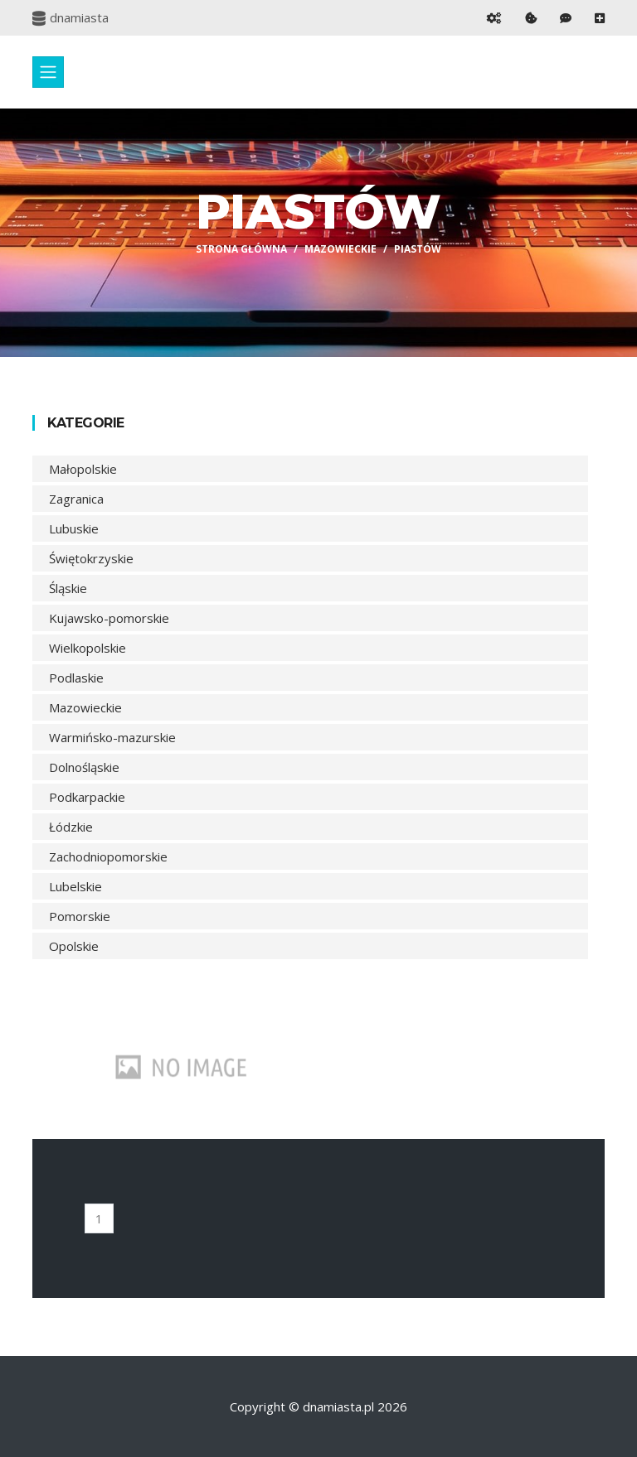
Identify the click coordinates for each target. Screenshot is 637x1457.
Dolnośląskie (84, 767)
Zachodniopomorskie (108, 856)
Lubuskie (74, 528)
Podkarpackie (87, 797)
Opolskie (74, 946)
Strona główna (241, 249)
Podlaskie (76, 677)
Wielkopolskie (87, 647)
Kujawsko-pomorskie (109, 618)
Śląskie (68, 588)
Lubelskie (75, 886)
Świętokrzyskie (91, 558)
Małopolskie (83, 469)
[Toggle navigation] (48, 72)
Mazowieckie (340, 249)
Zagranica (76, 498)
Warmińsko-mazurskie (112, 737)
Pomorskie (79, 916)
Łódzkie (71, 826)
